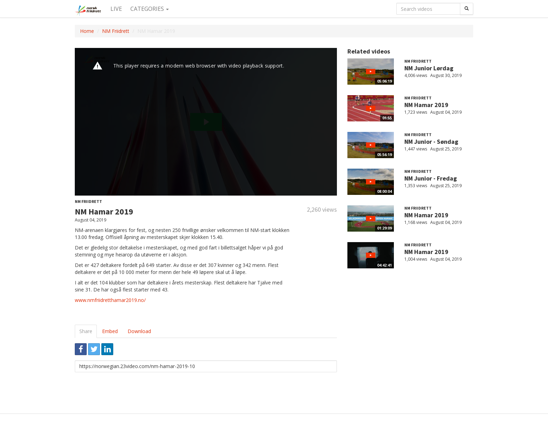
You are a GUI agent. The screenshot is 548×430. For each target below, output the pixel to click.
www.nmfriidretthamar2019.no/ (110, 300)
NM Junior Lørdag (428, 68)
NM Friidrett (115, 31)
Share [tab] (85, 331)
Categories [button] (149, 9)
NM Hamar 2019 (426, 105)
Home (87, 31)
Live (116, 9)
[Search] (466, 9)
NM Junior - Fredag (430, 178)
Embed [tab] (110, 331)
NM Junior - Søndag (431, 142)
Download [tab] (139, 331)
